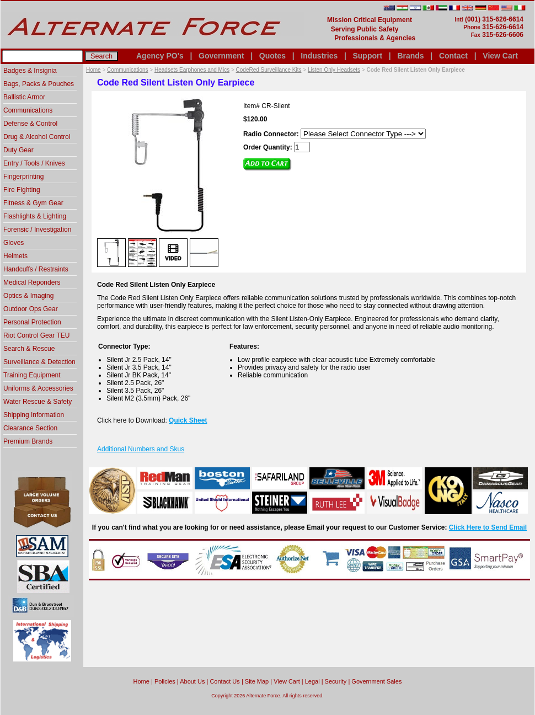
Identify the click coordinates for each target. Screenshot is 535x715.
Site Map (257, 681)
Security (336, 681)
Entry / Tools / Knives (34, 163)
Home (93, 70)
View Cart (500, 55)
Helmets (15, 256)
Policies (164, 681)
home (141, 681)
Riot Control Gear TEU (36, 335)
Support (367, 55)
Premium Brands (27, 441)
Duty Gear (18, 150)
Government (221, 55)
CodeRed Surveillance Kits (269, 70)
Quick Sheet (188, 420)
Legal (312, 681)
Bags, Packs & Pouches (38, 84)
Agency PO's (160, 55)
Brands (410, 55)
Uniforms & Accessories (38, 388)
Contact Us (224, 681)
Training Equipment (32, 375)
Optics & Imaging (28, 296)
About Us (192, 681)
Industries (319, 55)
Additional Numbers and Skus (140, 449)
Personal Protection (32, 322)
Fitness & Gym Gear (33, 203)
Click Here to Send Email (488, 527)
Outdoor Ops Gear (30, 309)
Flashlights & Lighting (34, 216)
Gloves (13, 243)
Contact (453, 55)
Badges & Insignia (30, 70)
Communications (127, 70)
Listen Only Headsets (334, 70)
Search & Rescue (29, 349)
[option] (111, 252)
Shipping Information (33, 415)
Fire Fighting (21, 190)
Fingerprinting (23, 176)
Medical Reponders (31, 282)
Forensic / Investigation (37, 229)
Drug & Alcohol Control (36, 137)
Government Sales (376, 681)
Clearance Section (30, 428)
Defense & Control (30, 123)
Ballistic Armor (24, 97)
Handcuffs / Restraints (35, 269)
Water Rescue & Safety (37, 401)
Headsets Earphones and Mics (191, 70)
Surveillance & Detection (39, 362)
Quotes (272, 55)
